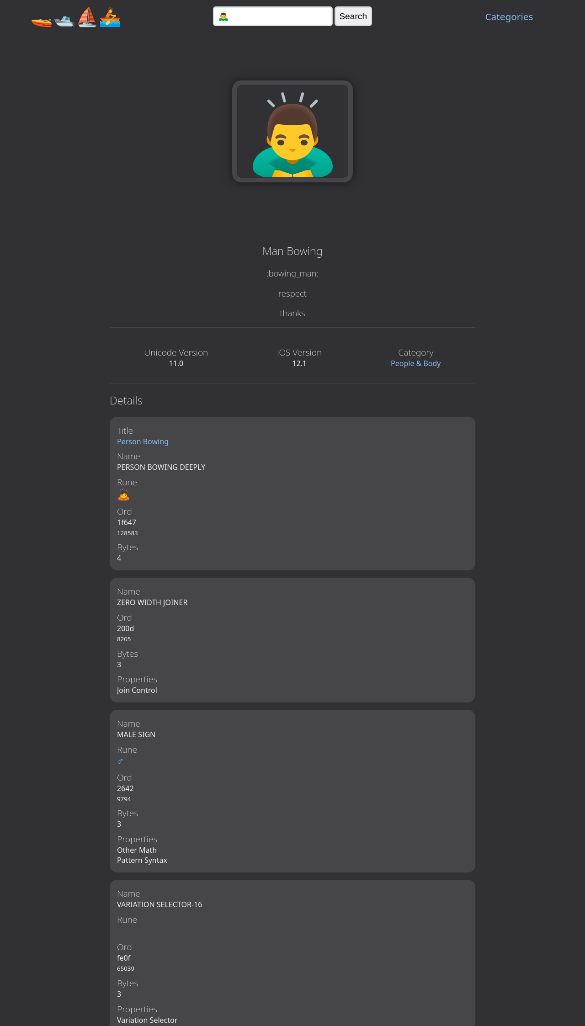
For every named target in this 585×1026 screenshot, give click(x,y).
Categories (509, 16)
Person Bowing (143, 441)
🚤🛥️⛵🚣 (76, 16)
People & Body (416, 363)
